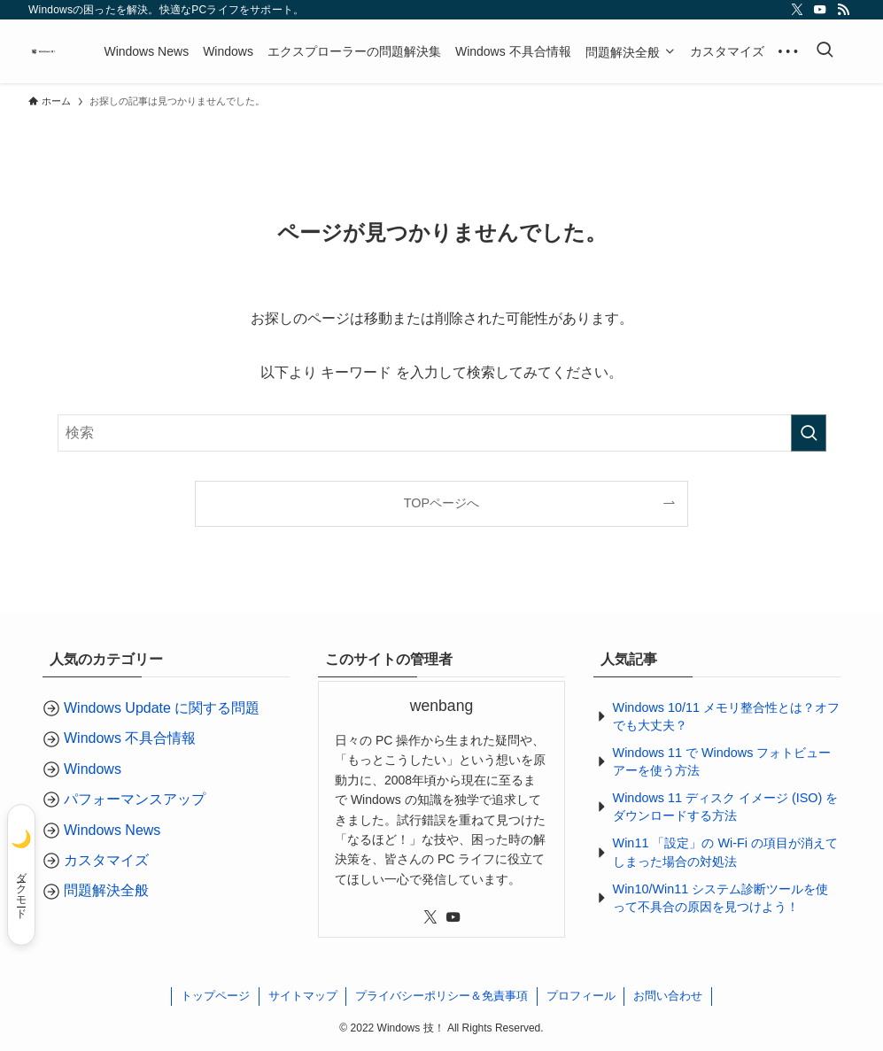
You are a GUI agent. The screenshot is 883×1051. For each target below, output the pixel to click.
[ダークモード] (21, 875)
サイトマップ (302, 995)
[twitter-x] (797, 9)
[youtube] (820, 9)
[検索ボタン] (824, 51)
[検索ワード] (442, 433)
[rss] (843, 9)
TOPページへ (441, 503)
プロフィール (581, 995)
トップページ (215, 995)
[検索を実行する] (808, 433)
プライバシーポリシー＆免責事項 (441, 995)
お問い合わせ (667, 995)
